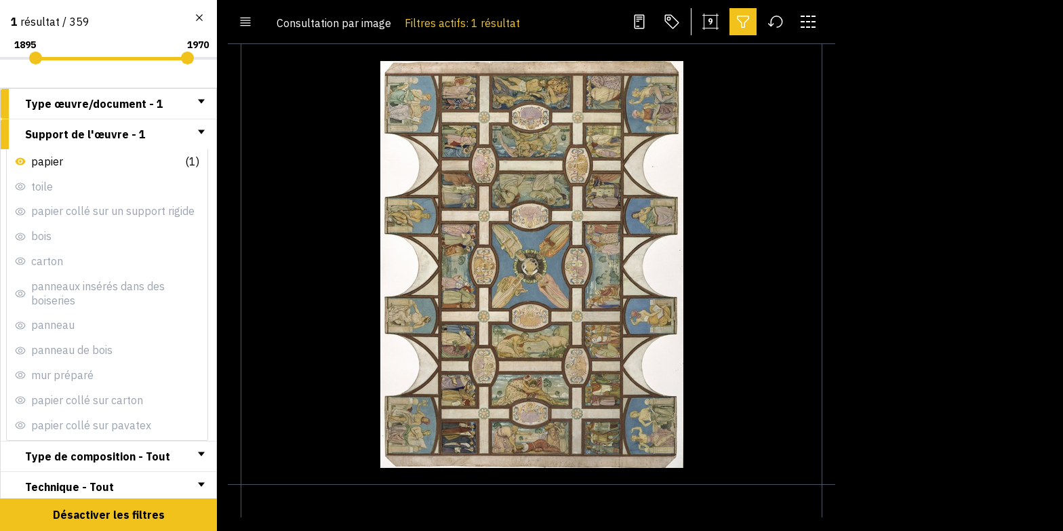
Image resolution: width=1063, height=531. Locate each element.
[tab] (108, 104)
